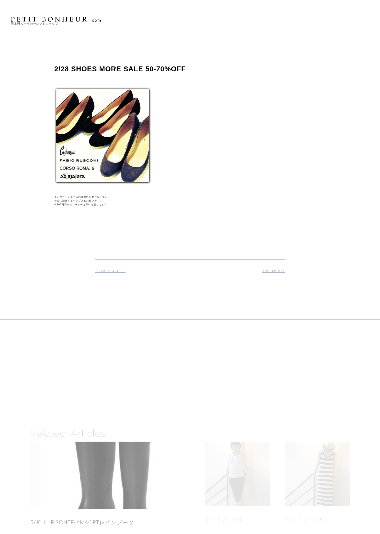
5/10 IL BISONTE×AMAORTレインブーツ (82, 522)
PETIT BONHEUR (56, 19)
